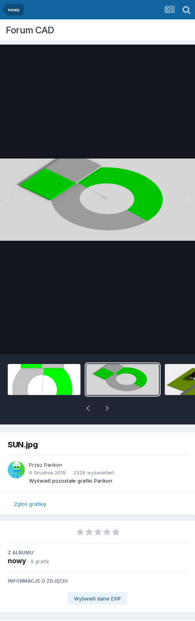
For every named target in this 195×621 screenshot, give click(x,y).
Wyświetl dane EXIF (97, 578)
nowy (17, 540)
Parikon (53, 445)
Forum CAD (30, 30)
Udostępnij (47, 614)
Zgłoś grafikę (30, 484)
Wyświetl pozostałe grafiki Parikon (70, 460)
